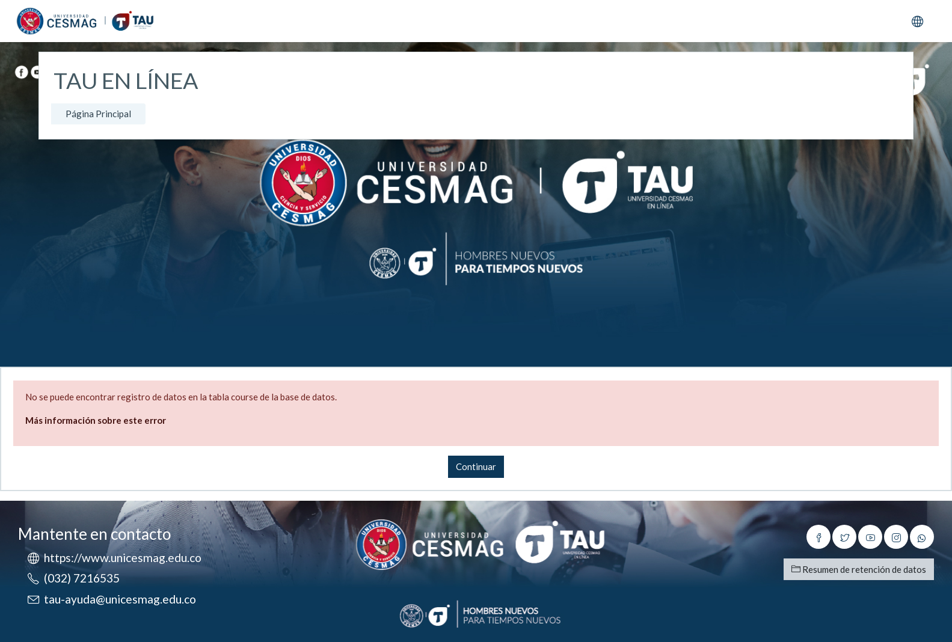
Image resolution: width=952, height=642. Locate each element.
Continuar (476, 466)
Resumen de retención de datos (858, 569)
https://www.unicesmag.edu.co (122, 557)
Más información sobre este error (95, 420)
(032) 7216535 (82, 578)
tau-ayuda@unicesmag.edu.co (120, 599)
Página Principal (98, 113)
